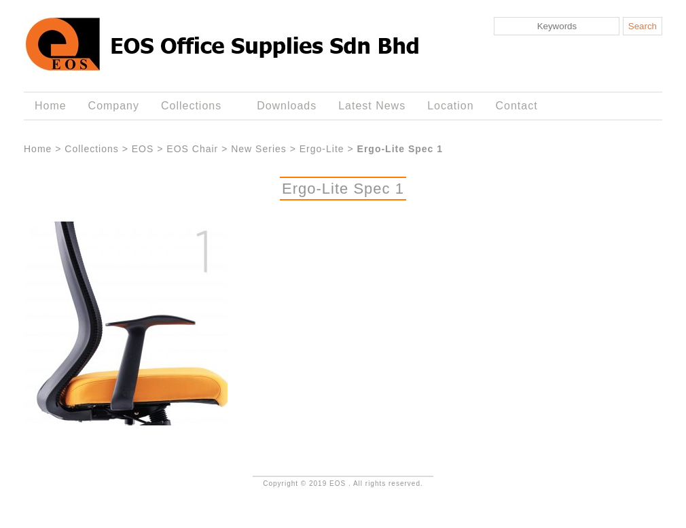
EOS (143, 148)
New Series (259, 148)
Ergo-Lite (322, 148)
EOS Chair (192, 148)
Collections (194, 106)
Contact (517, 105)
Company (113, 105)
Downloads (287, 105)
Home (51, 105)
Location (450, 105)
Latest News (371, 105)
